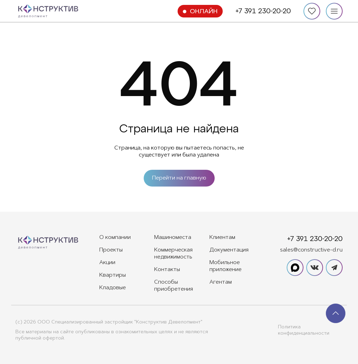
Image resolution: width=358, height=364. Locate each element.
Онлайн (203, 12)
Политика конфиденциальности (303, 330)
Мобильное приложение (225, 266)
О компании (115, 237)
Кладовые (112, 288)
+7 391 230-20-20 (263, 11)
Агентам (220, 282)
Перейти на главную (179, 178)
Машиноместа (172, 237)
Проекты (111, 250)
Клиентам (222, 237)
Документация (229, 250)
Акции (107, 262)
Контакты (167, 269)
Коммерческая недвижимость (173, 253)
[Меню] (334, 11)
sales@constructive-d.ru (311, 250)
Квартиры (112, 275)
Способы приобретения (173, 285)
